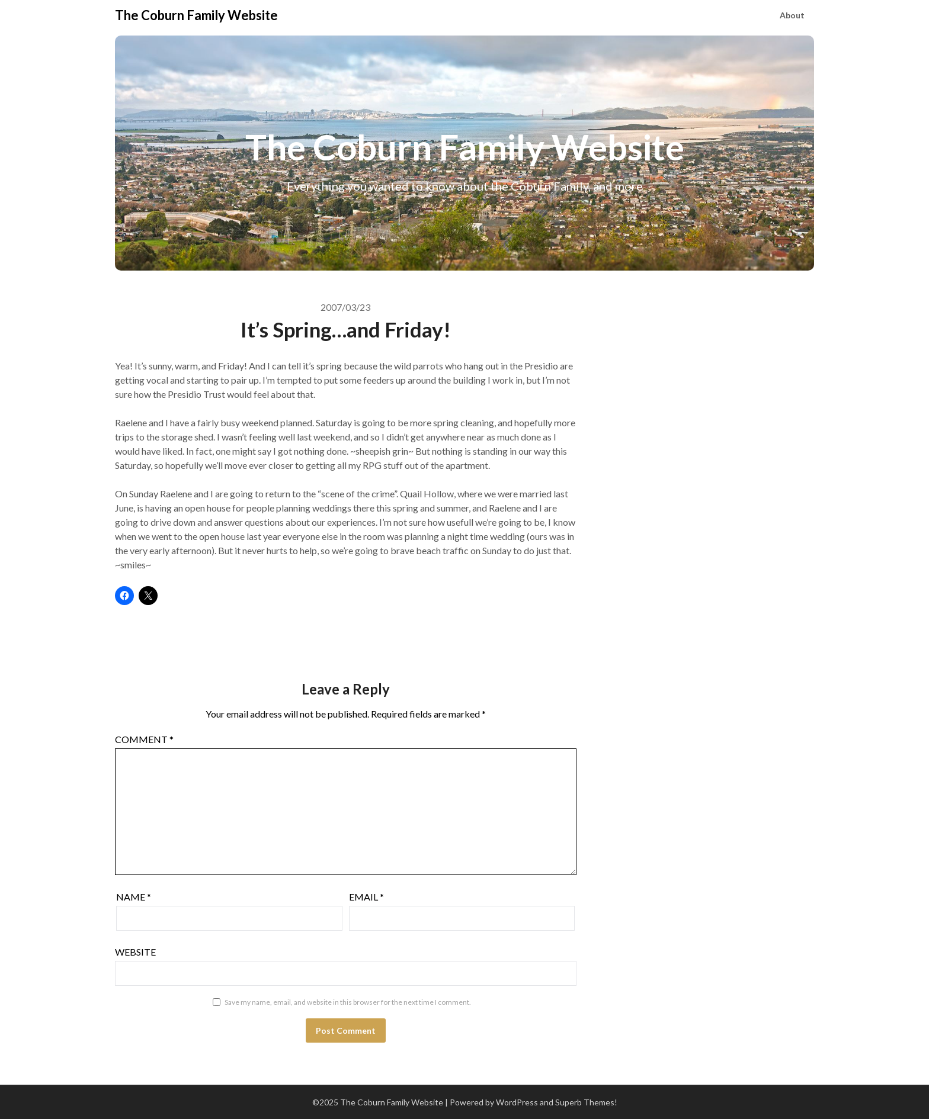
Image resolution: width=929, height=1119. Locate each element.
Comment (144, 739)
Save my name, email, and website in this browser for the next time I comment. (348, 1002)
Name (133, 896)
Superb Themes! (586, 1102)
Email (366, 896)
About (792, 15)
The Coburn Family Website (196, 15)
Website (135, 951)
